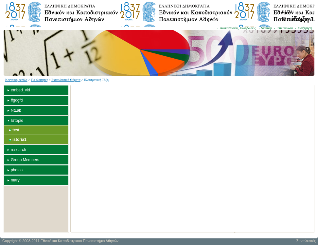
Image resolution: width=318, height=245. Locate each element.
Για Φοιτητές (39, 80)
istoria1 (19, 139)
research (18, 149)
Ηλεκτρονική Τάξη (96, 80)
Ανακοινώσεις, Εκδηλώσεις (238, 28)
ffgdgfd (17, 100)
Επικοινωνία (284, 28)
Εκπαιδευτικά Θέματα (65, 80)
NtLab (16, 110)
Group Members (25, 160)
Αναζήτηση (304, 28)
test (15, 130)
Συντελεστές (306, 241)
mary (15, 180)
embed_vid (20, 90)
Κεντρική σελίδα (16, 80)
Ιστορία (17, 120)
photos (17, 170)
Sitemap (266, 28)
